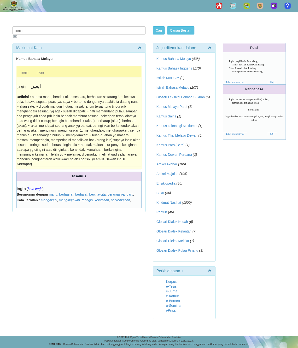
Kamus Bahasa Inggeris (174, 68)
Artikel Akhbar (167, 164)
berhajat (81, 194)
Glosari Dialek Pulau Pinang (177, 250)
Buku (160, 193)
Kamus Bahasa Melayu (174, 59)
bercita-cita (97, 194)
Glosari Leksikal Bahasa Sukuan (181, 97)
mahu (53, 194)
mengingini (49, 200)
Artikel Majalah (168, 174)
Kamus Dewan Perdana (174, 155)
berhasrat (66, 194)
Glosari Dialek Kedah (172, 222)
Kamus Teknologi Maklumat (177, 126)
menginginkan (69, 200)
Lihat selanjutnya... (235, 82)
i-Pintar (171, 310)
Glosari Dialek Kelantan (174, 231)
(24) (272, 82)
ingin (25, 72)
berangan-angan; (120, 194)
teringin (87, 200)
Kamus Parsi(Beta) (171, 145)
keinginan (102, 200)
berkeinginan (120, 200)
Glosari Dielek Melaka (173, 241)
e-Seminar (174, 305)
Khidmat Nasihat (169, 202)
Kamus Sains (166, 116)
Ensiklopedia (166, 183)
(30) (272, 134)
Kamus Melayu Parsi (172, 107)
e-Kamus (173, 296)
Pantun (162, 212)
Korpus (171, 282)
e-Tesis (171, 286)
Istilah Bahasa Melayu (173, 87)
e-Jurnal (172, 291)
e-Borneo (173, 301)
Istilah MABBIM (168, 78)
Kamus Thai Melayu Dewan (177, 135)
